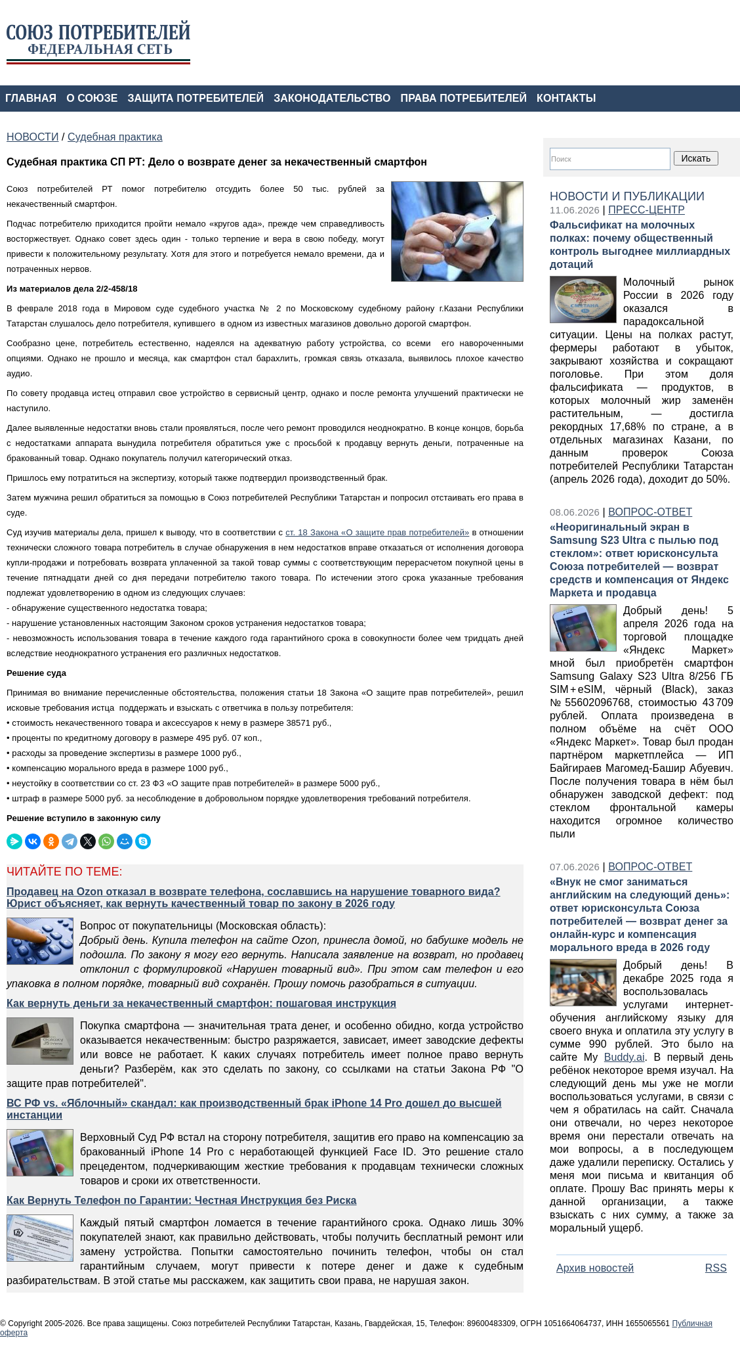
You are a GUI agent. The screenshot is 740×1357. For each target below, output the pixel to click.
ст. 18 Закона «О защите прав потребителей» (377, 532)
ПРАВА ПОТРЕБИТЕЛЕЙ (464, 98)
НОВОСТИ (32, 137)
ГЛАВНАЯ (30, 98)
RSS (716, 1268)
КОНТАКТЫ (566, 98)
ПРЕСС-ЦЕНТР (646, 209)
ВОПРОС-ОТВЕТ (650, 512)
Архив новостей (595, 1268)
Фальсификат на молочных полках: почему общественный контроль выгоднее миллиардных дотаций (640, 244)
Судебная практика (115, 137)
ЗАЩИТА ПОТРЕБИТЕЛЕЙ (196, 98)
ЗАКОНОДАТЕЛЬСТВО (332, 98)
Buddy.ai (624, 1057)
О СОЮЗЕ (91, 98)
